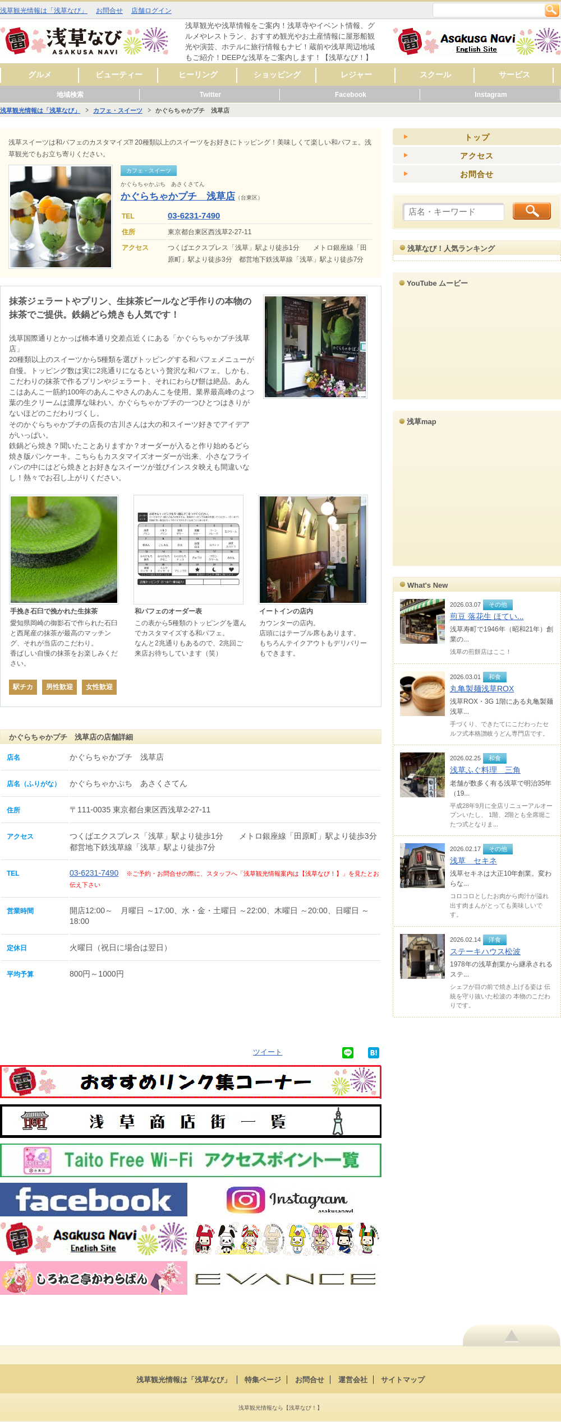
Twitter (210, 95)
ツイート (267, 1052)
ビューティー (118, 74)
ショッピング (277, 74)
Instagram (491, 95)
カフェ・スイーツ (117, 110)
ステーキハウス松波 (485, 951)
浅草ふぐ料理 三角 (485, 769)
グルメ (40, 74)
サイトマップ (403, 1379)
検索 (552, 10)
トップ (477, 137)
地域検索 (70, 95)
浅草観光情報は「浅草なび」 (44, 10)
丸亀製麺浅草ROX (482, 688)
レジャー (356, 74)
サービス (514, 74)
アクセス (477, 155)
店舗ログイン (151, 10)
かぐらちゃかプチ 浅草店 (178, 196)
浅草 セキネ (473, 860)
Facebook (350, 95)
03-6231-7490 (194, 215)
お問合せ (109, 10)
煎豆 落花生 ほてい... (486, 616)
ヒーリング (198, 74)
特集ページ (263, 1379)
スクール (435, 74)
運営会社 (352, 1379)
